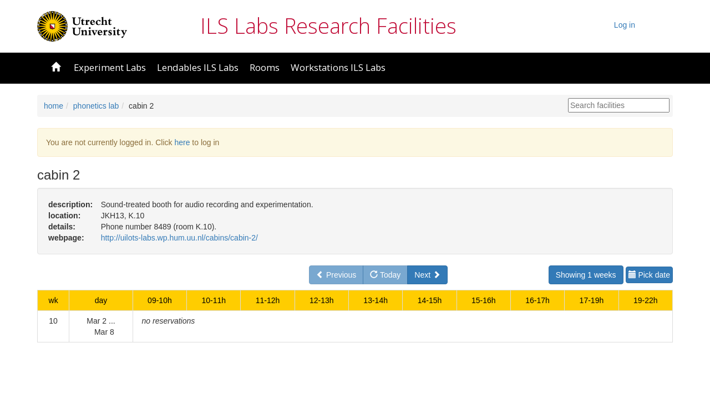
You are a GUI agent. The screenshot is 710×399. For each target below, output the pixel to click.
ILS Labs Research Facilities (328, 25)
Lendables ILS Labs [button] (198, 67)
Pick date (649, 274)
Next (427, 274)
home (53, 105)
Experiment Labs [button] (110, 67)
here (182, 142)
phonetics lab (96, 105)
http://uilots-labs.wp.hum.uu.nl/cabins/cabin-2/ (179, 237)
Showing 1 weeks (586, 274)
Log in (624, 25)
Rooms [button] (265, 67)
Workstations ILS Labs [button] (338, 67)
